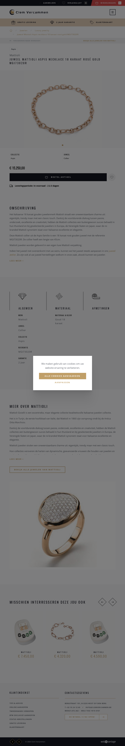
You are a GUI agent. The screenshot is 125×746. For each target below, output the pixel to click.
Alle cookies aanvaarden (62, 376)
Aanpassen (62, 382)
